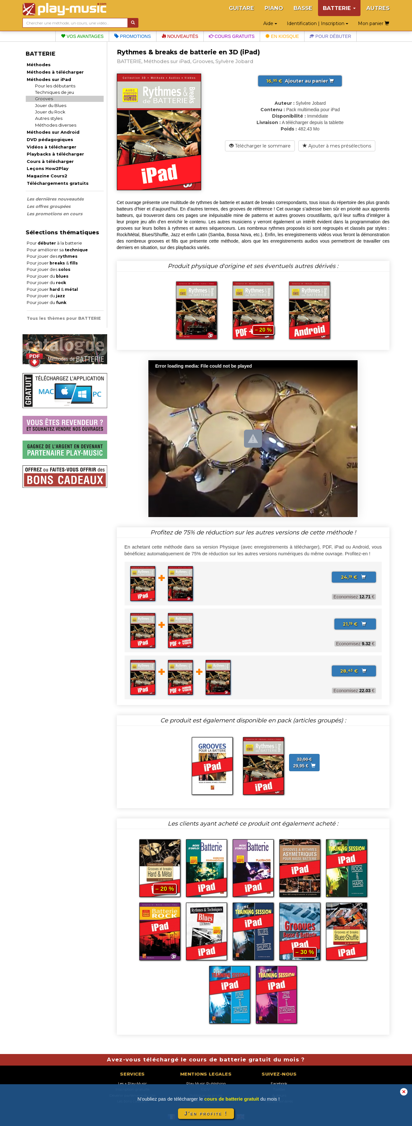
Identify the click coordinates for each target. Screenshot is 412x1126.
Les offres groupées (48, 206)
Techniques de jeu (54, 92)
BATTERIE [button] (339, 8)
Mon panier (373, 23)
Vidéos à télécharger (51, 146)
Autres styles (48, 118)
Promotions (132, 36)
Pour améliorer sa (57, 249)
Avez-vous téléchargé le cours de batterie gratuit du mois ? (206, 1059)
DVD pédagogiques (50, 139)
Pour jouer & (52, 263)
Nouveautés (180, 36)
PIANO (274, 8)
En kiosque (282, 36)
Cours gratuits (232, 36)
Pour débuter (330, 36)
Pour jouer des (52, 256)
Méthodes (39, 64)
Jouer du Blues (50, 105)
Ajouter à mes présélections (337, 146)
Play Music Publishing (206, 1083)
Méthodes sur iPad (49, 79)
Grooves (44, 98)
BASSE (303, 8)
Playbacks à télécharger (55, 153)
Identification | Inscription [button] (317, 23)
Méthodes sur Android (53, 132)
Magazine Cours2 (47, 175)
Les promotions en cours (54, 213)
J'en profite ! (206, 1113)
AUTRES (377, 8)
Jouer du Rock (50, 111)
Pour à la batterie (54, 243)
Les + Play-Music (132, 1083)
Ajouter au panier (300, 81)
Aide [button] (270, 23)
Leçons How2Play (48, 168)
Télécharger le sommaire (260, 146)
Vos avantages (82, 36)
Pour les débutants (55, 85)
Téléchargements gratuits (58, 183)
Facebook (279, 1083)
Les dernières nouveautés (55, 198)
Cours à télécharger (50, 161)
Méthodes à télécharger (55, 72)
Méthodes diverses (55, 125)
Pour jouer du (48, 276)
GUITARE (241, 8)
